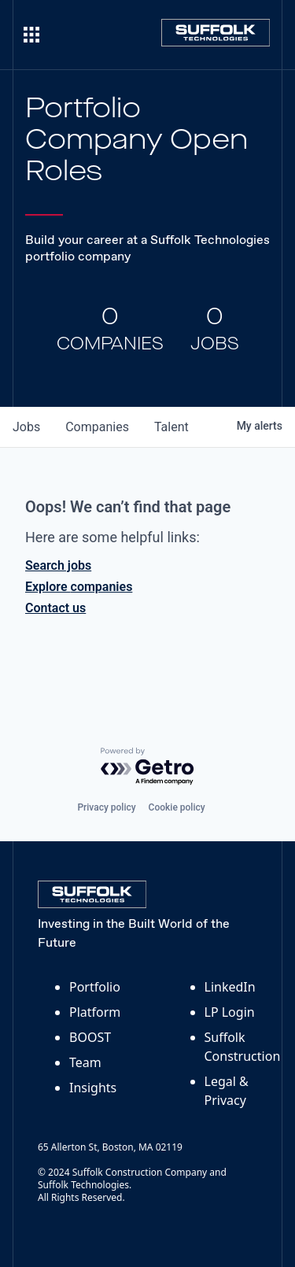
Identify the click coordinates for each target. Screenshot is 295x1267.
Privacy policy (106, 807)
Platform (94, 1012)
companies (97, 426)
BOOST (90, 1037)
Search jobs (58, 565)
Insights (92, 1087)
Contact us (55, 607)
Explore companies (78, 586)
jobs (26, 426)
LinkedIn (230, 987)
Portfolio (94, 987)
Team (85, 1062)
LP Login (230, 1012)
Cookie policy (177, 807)
